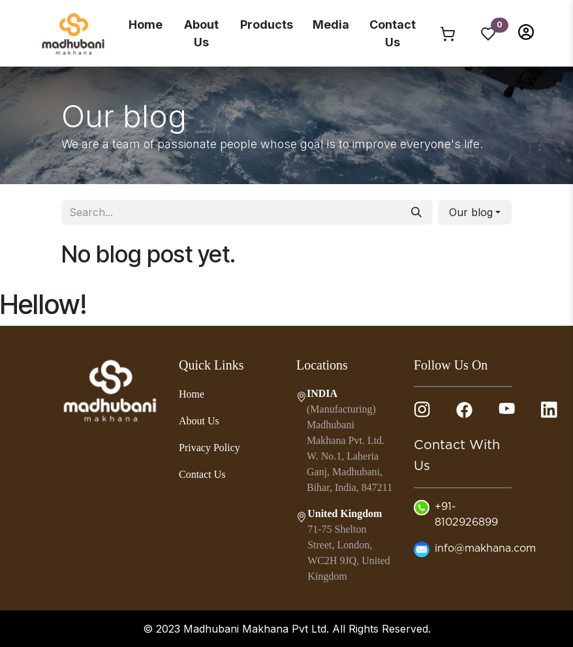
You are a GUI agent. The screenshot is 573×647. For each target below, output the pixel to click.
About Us (201, 33)
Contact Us (392, 33)
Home (146, 24)
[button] (526, 31)
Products (266, 24)
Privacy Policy (209, 447)
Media (331, 24)
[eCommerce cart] (447, 33)
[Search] (416, 212)
